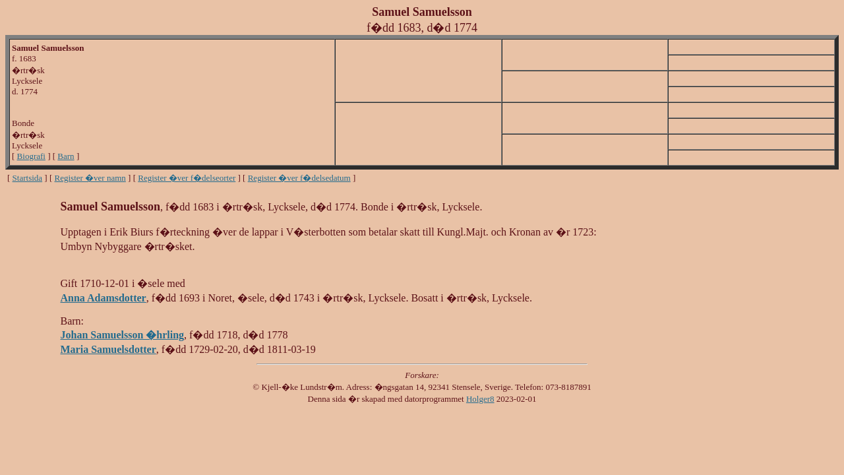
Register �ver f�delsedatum (299, 178)
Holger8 (480, 399)
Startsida (28, 178)
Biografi (31, 156)
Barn (65, 156)
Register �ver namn (90, 178)
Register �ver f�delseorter (186, 178)
